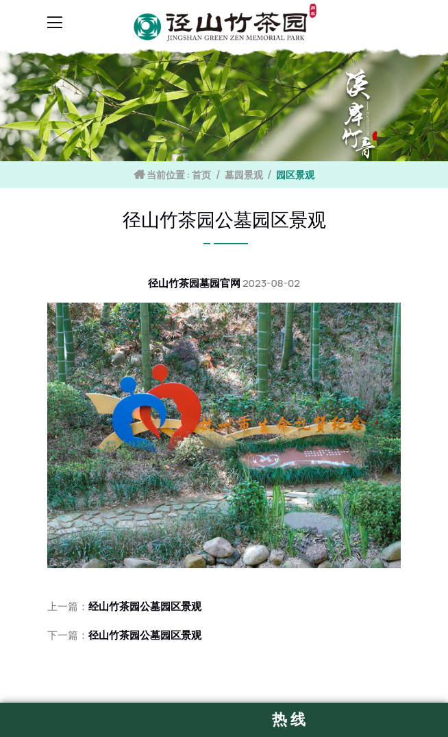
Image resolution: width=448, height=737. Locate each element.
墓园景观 (244, 174)
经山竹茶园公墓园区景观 (144, 606)
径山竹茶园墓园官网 (194, 283)
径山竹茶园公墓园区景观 (144, 635)
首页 (201, 174)
